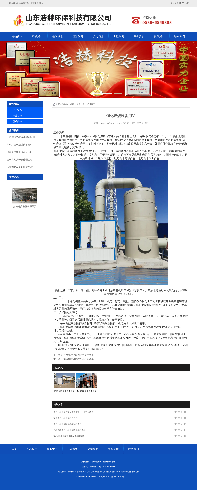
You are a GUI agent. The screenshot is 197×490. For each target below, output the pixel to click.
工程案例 (118, 36)
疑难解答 (78, 36)
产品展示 (37, 36)
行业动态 (17, 115)
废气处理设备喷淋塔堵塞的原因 (68, 424)
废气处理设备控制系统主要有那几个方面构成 (74, 412)
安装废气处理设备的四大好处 (67, 418)
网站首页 (17, 36)
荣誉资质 (139, 36)
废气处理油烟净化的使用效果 (78, 355)
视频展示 (159, 36)
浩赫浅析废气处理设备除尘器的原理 (70, 430)
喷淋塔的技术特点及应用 (19, 152)
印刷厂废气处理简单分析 (19, 144)
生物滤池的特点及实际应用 (21, 137)
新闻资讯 (57, 36)
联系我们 (179, 36)
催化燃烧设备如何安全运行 (21, 167)
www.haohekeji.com (110, 123)
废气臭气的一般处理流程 (19, 159)
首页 (72, 104)
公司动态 (17, 109)
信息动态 (80, 104)
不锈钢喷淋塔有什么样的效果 (78, 359)
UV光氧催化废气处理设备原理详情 (69, 436)
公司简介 (98, 36)
